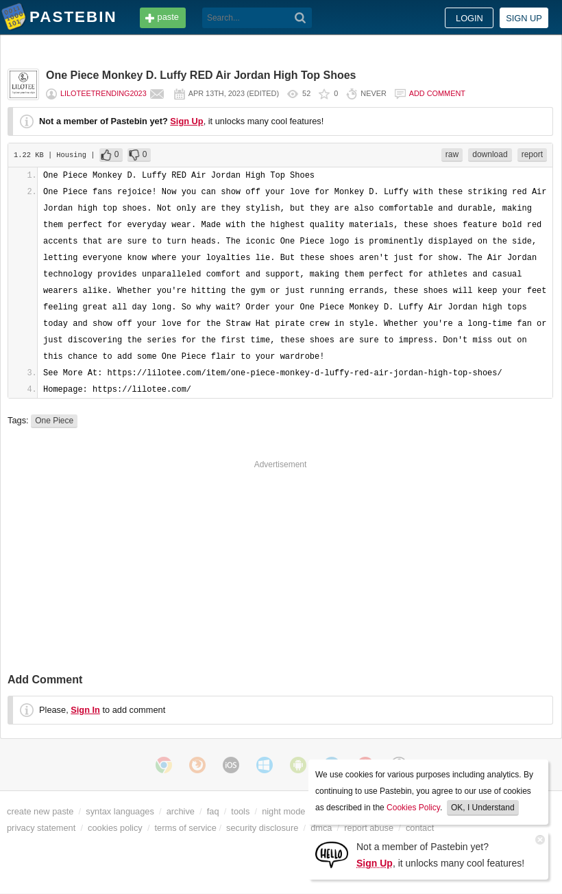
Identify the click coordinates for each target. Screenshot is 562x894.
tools (240, 811)
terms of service (186, 828)
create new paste (40, 811)
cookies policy (115, 828)
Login (469, 18)
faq (213, 811)
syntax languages (120, 811)
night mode (283, 811)
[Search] (300, 18)
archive (181, 811)
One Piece (54, 420)
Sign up (524, 18)
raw (452, 154)
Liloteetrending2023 (103, 93)
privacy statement (41, 828)
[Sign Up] (331, 854)
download (489, 154)
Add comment (437, 93)
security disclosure (262, 828)
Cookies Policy (413, 807)
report (532, 154)
